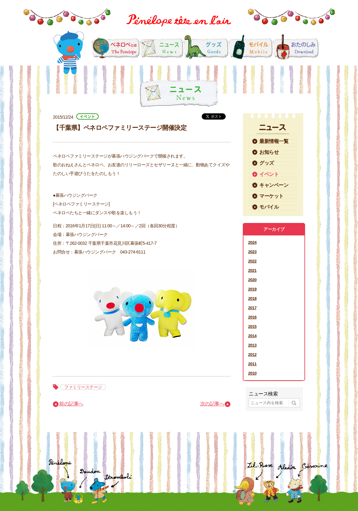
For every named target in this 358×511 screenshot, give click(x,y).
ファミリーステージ (83, 387)
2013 (252, 345)
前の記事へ (71, 403)
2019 (252, 289)
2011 (252, 364)
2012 (252, 354)
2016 (252, 317)
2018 (252, 298)
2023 (252, 251)
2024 (252, 242)
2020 (252, 279)
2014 (252, 336)
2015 (252, 326)
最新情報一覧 (273, 141)
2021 (252, 270)
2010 (252, 373)
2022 (252, 261)
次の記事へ (212, 403)
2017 (252, 307)
